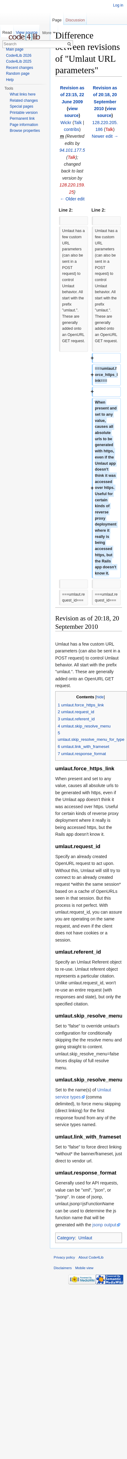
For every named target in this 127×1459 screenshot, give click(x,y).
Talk (78, 122)
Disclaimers (63, 1268)
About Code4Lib (91, 1257)
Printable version (23, 112)
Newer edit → (105, 136)
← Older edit (72, 198)
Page (56, 20)
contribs (71, 129)
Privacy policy (64, 1257)
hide (100, 697)
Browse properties (25, 130)
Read (7, 32)
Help (10, 80)
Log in (118, 5)
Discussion (75, 20)
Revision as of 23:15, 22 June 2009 (72, 94)
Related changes (24, 100)
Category (66, 1237)
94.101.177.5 (72, 150)
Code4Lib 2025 (18, 61)
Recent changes (19, 67)
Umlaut (85, 1237)
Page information (24, 125)
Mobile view (84, 1268)
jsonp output (104, 1224)
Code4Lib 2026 (18, 55)
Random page (17, 73)
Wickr (65, 122)
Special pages (21, 106)
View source (26, 32)
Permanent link (22, 118)
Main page (14, 49)
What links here (23, 94)
